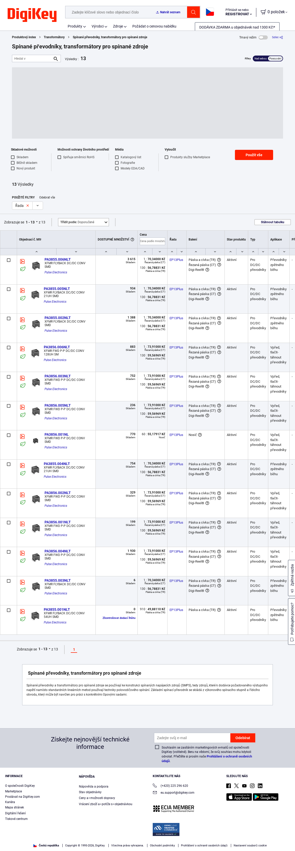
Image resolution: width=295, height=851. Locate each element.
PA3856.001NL (57, 434)
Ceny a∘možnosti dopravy (97, 798)
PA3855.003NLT (58, 580)
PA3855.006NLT (58, 259)
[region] (147, 837)
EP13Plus (176, 260)
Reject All (255, 837)
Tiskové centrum (16, 819)
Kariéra (10, 802)
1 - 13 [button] (30, 222)
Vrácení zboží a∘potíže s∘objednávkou (105, 804)
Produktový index (24, 37)
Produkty (75, 26)
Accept (219, 837)
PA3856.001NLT (58, 522)
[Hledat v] (32, 58)
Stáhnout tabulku (272, 222)
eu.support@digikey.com (173, 793)
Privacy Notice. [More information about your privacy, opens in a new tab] (54, 846)
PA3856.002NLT (58, 493)
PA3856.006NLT (57, 347)
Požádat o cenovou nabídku (154, 26)
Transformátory (54, 37)
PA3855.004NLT (57, 464)
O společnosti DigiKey (20, 786)
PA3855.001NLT (57, 609)
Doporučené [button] (77, 222)
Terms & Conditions (23, 846)
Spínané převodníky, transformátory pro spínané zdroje (110, 37)
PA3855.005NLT (57, 289)
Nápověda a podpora (93, 786)
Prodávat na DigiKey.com (22, 797)
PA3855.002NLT (58, 318)
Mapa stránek (14, 807)
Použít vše (254, 155)
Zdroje (118, 26)
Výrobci (98, 26)
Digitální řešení (15, 813)
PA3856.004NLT (58, 551)
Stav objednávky (90, 792)
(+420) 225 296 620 (170, 786)
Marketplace (13, 791)
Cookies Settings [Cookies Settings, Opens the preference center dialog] (184, 837)
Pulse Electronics (56, 272)
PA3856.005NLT (58, 405)
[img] (32, 15)
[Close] (286, 836)
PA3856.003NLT (58, 376)
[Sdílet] (277, 37)
